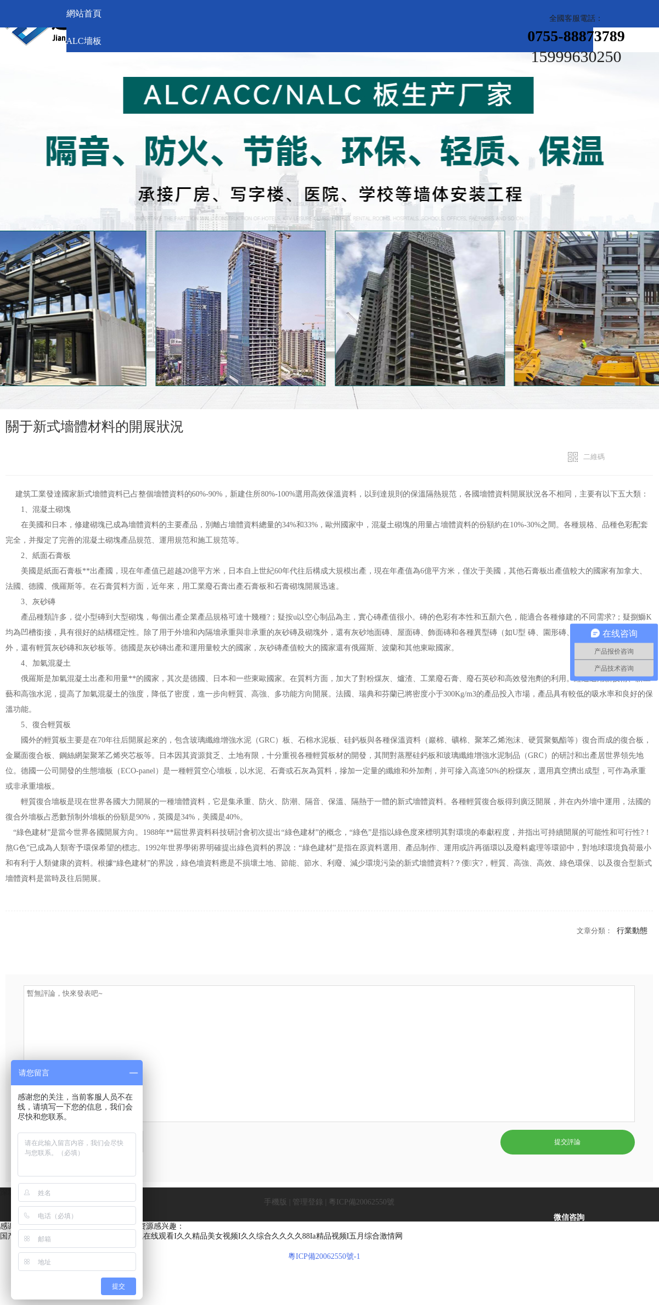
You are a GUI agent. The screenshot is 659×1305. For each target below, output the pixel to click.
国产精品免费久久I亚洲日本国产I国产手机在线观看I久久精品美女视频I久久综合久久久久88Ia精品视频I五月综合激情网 (201, 1236)
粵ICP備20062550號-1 (324, 1256)
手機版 (275, 1202)
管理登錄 (307, 1202)
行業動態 (632, 931)
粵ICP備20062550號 (362, 1202)
